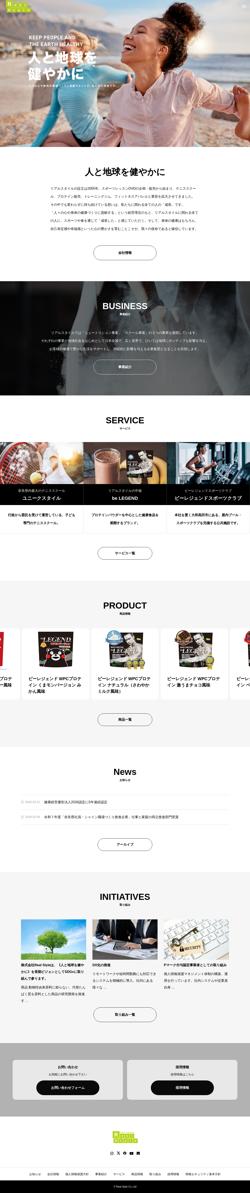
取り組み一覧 (125, 1014)
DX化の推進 (101, 965)
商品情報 (137, 1174)
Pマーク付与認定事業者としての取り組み (195, 965)
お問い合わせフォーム (68, 1087)
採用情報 (182, 1087)
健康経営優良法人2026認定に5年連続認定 (75, 802)
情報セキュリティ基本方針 (203, 1174)
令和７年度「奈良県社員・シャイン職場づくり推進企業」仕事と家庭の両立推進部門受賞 (111, 817)
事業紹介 (125, 367)
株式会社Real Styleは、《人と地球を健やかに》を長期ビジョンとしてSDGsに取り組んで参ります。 (52, 971)
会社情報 (125, 253)
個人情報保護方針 (77, 1174)
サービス (119, 1174)
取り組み (155, 1174)
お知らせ (35, 1174)
